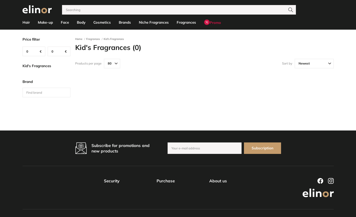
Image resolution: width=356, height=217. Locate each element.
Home (78, 39)
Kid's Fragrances (114, 39)
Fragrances (93, 39)
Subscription (262, 148)
